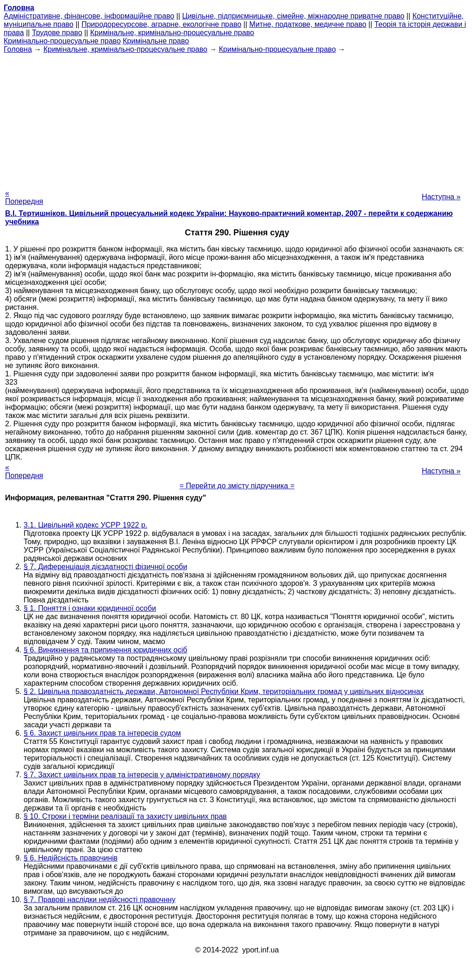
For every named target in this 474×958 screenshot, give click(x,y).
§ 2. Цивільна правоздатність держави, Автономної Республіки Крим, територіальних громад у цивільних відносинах (224, 691)
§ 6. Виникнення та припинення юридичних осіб (105, 650)
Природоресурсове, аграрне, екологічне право (161, 24)
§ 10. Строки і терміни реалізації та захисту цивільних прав (125, 816)
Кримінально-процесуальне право (62, 41)
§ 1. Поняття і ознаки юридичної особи (90, 608)
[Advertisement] (237, 118)
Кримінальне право (156, 41)
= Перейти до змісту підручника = (237, 486)
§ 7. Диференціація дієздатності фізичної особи (105, 567)
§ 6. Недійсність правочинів (71, 858)
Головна (18, 49)
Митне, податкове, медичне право (308, 24)
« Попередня (24, 197)
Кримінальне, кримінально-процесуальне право (172, 33)
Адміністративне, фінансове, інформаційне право (89, 16)
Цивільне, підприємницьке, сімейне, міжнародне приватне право (293, 16)
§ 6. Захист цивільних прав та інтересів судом (102, 733)
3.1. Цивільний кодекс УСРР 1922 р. (85, 525)
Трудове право (57, 33)
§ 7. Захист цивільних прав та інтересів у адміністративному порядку (142, 775)
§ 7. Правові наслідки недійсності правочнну (99, 899)
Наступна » (441, 197)
